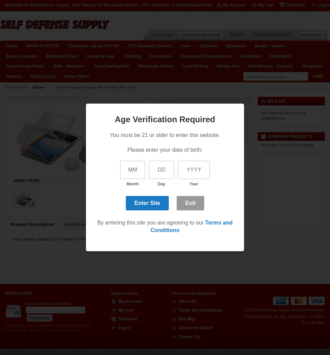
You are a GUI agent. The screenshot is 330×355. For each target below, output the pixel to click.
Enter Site (147, 203)
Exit (190, 203)
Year (193, 184)
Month (132, 184)
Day (161, 184)
